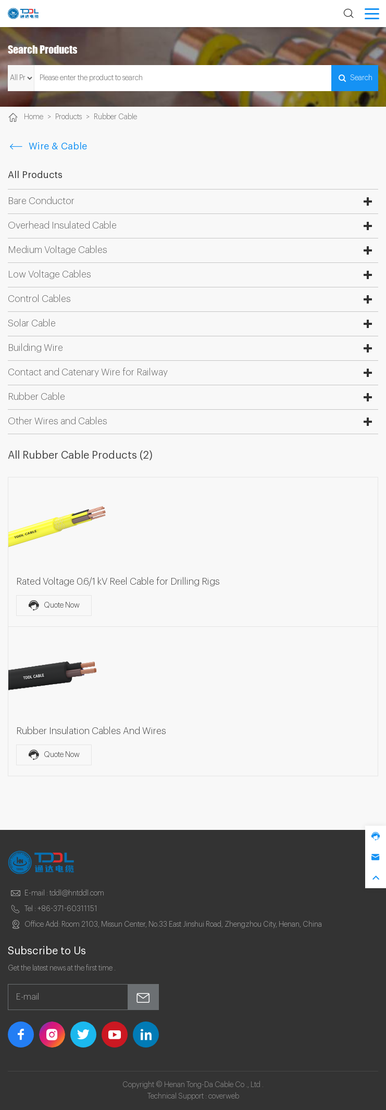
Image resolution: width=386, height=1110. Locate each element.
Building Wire (35, 347)
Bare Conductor (41, 201)
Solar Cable (32, 323)
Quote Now (54, 605)
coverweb (223, 1096)
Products (68, 117)
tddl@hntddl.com (76, 893)
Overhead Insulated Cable (62, 225)
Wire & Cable (47, 146)
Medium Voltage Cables (57, 250)
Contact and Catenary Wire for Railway (88, 372)
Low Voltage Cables (49, 274)
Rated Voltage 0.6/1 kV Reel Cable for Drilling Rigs (118, 581)
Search (355, 78)
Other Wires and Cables (57, 421)
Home (33, 117)
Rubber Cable (115, 117)
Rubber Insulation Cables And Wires (91, 731)
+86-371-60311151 (67, 909)
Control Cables (39, 299)
